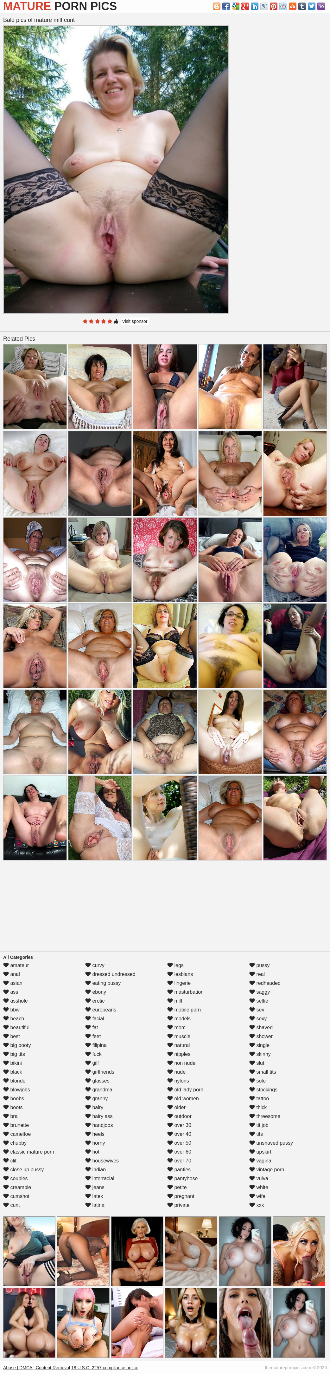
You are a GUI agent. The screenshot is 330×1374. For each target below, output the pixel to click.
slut (256, 1063)
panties (179, 1169)
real (257, 974)
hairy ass (98, 1116)
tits (256, 1134)
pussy (259, 965)
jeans (95, 1187)
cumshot (16, 1196)
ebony (95, 992)
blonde (14, 1080)
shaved (261, 1027)
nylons (178, 1080)
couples (15, 1178)
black (12, 1072)
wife (257, 1196)
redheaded (265, 983)
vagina (260, 1160)
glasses (97, 1080)
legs (175, 965)
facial (94, 1018)
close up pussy (23, 1169)
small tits (262, 1072)
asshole (15, 1001)
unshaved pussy (271, 1143)
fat (91, 1027)
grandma (98, 1089)
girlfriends (99, 1072)
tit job (259, 1125)
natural (178, 1045)
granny (96, 1098)
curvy (95, 965)
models (179, 1018)
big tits (14, 1054)
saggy (259, 992)
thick (258, 1107)
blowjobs (16, 1089)
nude (176, 1072)
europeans (100, 1009)
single (259, 1045)
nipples (178, 1054)
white (258, 1187)
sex (256, 1009)
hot (92, 1152)
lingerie (179, 983)
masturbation (185, 992)
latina (95, 1205)
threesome (264, 1116)
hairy (94, 1107)
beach (13, 1018)
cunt (11, 1205)
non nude (181, 1063)
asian (12, 983)
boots (13, 1107)
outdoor (179, 1116)
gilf (92, 1063)
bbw (11, 1009)
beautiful (16, 1027)
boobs (13, 1098)
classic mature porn (28, 1152)
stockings (263, 1089)
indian (95, 1169)
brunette (16, 1125)
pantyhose (182, 1178)
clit (9, 1160)
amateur (16, 965)
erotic (95, 1001)
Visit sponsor (135, 321)
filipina (96, 1045)
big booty (17, 1045)
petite (177, 1187)
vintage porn (266, 1169)
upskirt (260, 1152)
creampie (17, 1187)
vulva (258, 1178)
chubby (15, 1143)
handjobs (99, 1125)
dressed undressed (110, 974)
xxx (256, 1205)
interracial (99, 1178)
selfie (258, 1001)
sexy (258, 1018)
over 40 (179, 1134)
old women (183, 1098)
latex (94, 1196)
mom (176, 1027)
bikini (12, 1063)
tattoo (259, 1098)
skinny (260, 1054)
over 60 (179, 1152)
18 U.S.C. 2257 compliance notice (104, 1367)
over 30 (179, 1125)
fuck (93, 1054)
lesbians (180, 974)
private (178, 1205)
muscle (178, 1036)
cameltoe (17, 1134)
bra (10, 1116)
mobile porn (184, 1009)
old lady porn (185, 1089)
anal (11, 974)
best (11, 1036)
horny (95, 1143)
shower (261, 1036)
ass (10, 992)
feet (93, 1036)
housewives (102, 1160)
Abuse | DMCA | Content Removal (36, 1367)
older (176, 1107)
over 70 (179, 1160)
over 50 (179, 1143)
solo (257, 1080)
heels (95, 1134)
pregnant (180, 1196)
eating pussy (103, 983)
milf (174, 1001)
